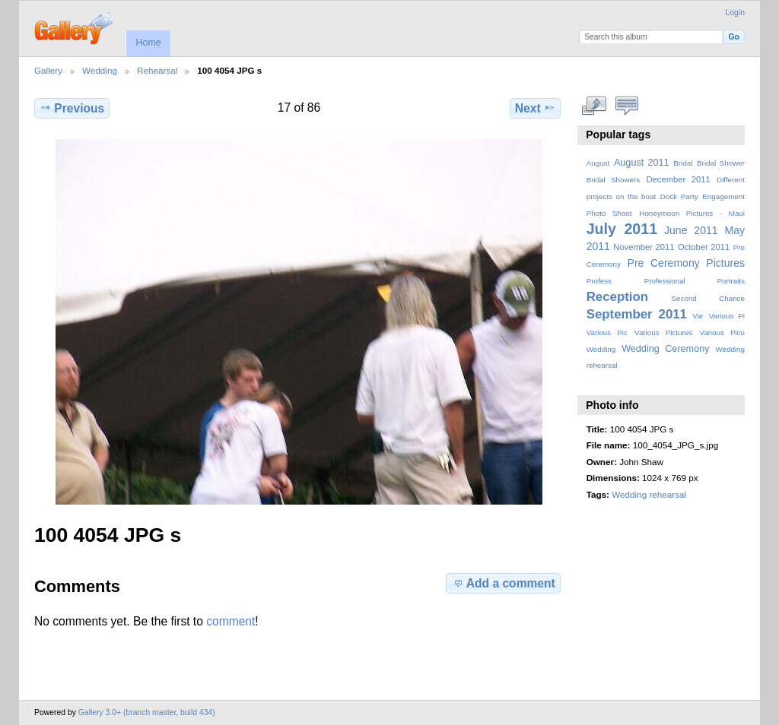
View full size (594, 106)
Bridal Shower (721, 163)
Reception (617, 297)
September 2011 (637, 314)
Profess (599, 281)
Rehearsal (157, 70)
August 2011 (641, 162)
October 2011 (704, 247)
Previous (72, 108)
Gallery (48, 70)
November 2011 (643, 247)
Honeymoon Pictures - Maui (692, 213)
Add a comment (503, 583)
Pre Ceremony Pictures (686, 263)
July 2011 (622, 228)
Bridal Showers (613, 180)
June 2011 (691, 230)
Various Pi (727, 316)
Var (698, 316)
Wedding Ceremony (665, 349)
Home (148, 42)
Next (535, 108)
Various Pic (607, 332)
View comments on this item (627, 106)
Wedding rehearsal (649, 494)
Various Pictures (663, 332)
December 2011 (678, 179)
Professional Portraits (694, 281)
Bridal (682, 163)
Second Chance (708, 298)
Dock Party (679, 196)
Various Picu (722, 332)
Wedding (99, 70)
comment (230, 621)
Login (735, 12)
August (598, 163)
